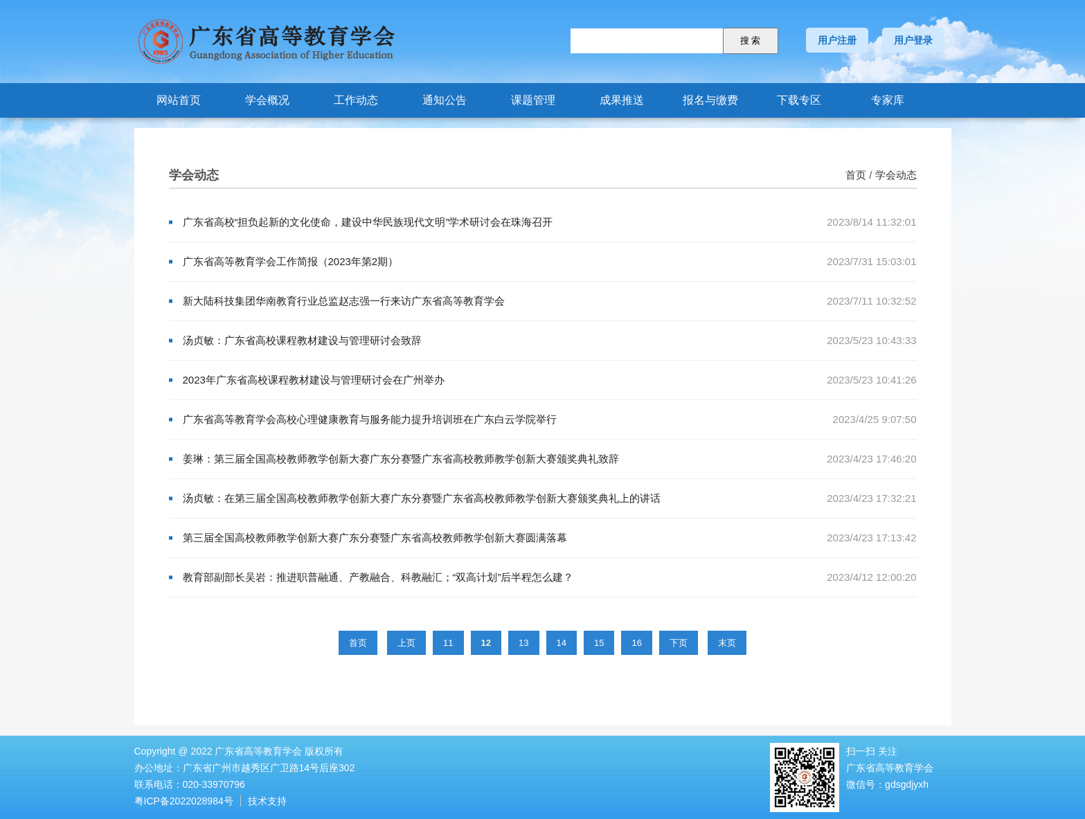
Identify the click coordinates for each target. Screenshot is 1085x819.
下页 (679, 643)
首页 (855, 175)
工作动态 (356, 100)
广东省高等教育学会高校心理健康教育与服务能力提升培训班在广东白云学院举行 (370, 419)
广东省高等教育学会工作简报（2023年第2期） (291, 261)
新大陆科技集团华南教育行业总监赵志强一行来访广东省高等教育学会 (344, 301)
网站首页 (178, 100)
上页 (406, 643)
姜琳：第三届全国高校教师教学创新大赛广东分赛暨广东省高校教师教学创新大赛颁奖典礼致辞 (401, 459)
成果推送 (622, 100)
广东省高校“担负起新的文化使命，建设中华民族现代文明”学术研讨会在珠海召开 (368, 222)
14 (561, 643)
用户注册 (837, 40)
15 (599, 643)
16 (636, 643)
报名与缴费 (710, 100)
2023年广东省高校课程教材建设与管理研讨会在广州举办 (314, 380)
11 (448, 643)
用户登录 (913, 40)
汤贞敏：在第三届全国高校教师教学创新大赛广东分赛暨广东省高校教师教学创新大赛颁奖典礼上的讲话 (422, 498)
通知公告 (444, 100)
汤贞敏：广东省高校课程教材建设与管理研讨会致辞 (302, 340)
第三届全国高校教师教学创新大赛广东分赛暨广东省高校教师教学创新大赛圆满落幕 (375, 537)
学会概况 (267, 100)
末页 (727, 643)
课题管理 (533, 100)
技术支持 (267, 801)
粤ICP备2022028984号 (183, 801)
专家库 (887, 100)
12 (486, 643)
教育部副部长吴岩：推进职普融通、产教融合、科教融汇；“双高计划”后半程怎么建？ (378, 577)
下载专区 (799, 100)
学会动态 (896, 175)
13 (523, 643)
